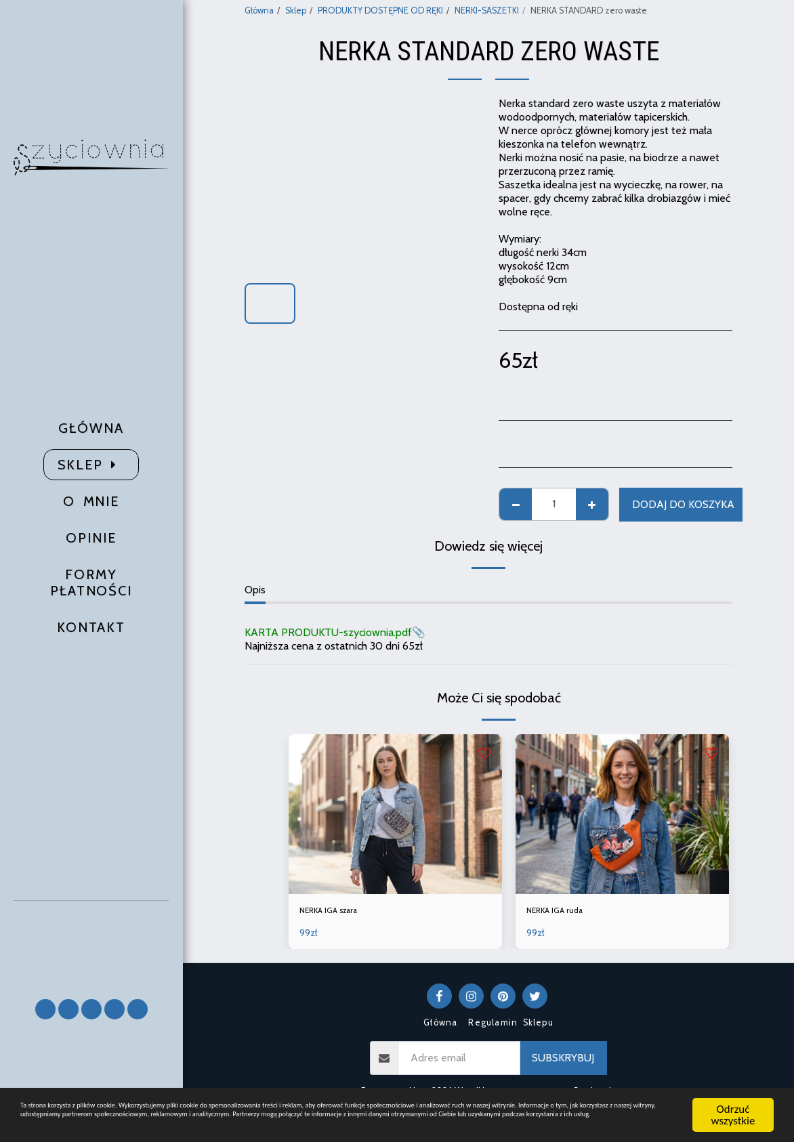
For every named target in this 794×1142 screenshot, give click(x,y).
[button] (91, 944)
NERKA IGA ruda (565, 912)
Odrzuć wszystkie (733, 1100)
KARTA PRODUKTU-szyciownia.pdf (328, 632)
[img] (395, 814)
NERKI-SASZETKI (487, 10)
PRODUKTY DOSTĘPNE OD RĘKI (380, 10)
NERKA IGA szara (340, 912)
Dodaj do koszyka (683, 504)
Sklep (295, 10)
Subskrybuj (563, 1062)
